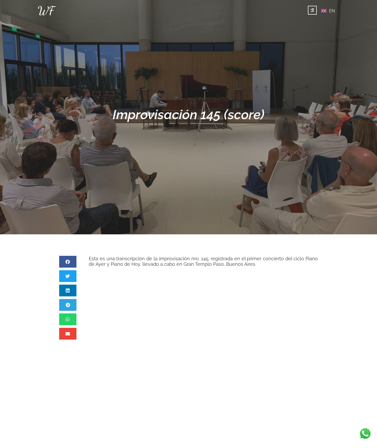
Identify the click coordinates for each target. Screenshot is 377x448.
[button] (67, 262)
